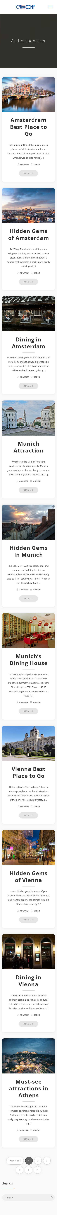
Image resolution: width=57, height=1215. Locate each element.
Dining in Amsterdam (28, 343)
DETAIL (28, 173)
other (37, 164)
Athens (36, 1130)
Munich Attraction (28, 447)
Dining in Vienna (28, 981)
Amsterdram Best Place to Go (28, 126)
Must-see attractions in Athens (28, 1088)
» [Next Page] (37, 1169)
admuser (24, 164)
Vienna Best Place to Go (29, 772)
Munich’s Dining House (28, 659)
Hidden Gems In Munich (29, 551)
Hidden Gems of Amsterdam (28, 234)
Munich (37, 481)
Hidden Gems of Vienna (29, 876)
